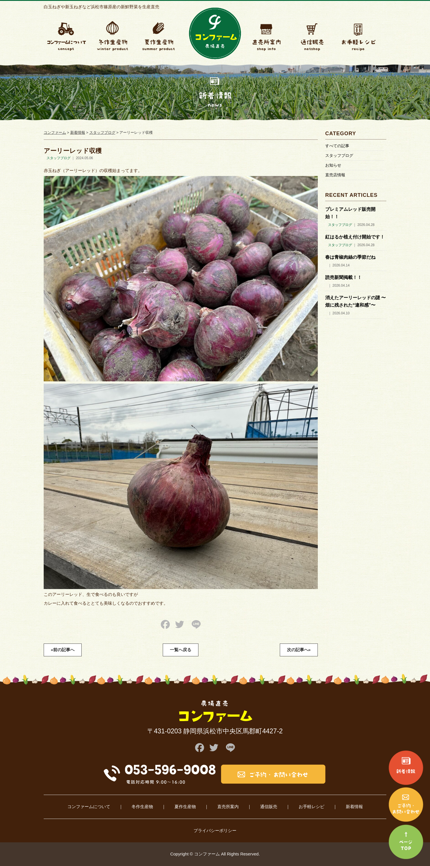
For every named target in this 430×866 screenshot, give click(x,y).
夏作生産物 (185, 806)
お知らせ (333, 165)
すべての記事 (337, 145)
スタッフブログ (339, 155)
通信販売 (268, 806)
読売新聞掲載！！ (343, 277)
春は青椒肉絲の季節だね (350, 257)
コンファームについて (88, 806)
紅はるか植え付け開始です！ (355, 236)
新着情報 (354, 806)
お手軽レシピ (311, 806)
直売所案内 (228, 806)
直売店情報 (335, 175)
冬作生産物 (142, 806)
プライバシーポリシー (215, 830)
